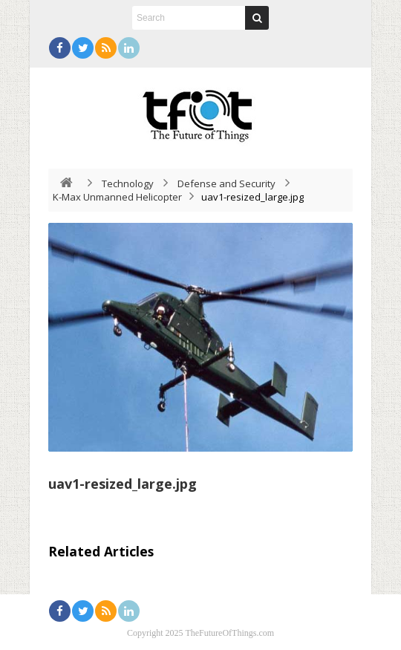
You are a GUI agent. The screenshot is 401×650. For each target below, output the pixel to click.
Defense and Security (226, 183)
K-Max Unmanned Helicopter (117, 197)
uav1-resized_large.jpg (122, 484)
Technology (128, 183)
